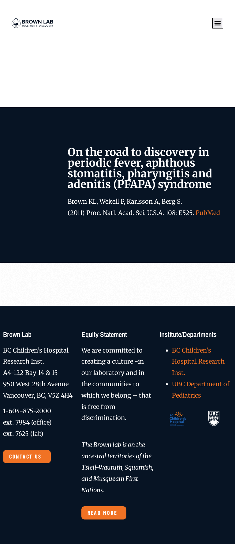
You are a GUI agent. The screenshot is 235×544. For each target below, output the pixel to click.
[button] (217, 23)
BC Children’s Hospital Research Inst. (198, 361)
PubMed (208, 213)
